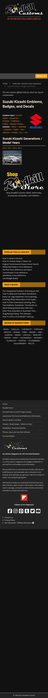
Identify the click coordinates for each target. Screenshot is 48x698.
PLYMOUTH (11, 340)
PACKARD (38, 338)
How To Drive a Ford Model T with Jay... (19, 316)
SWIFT (16, 129)
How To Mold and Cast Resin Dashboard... (20, 294)
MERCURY (37, 335)
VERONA (6, 132)
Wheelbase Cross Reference (14, 275)
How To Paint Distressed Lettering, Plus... (20, 302)
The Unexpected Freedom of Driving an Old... (21, 291)
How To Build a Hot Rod (12, 258)
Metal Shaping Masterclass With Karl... (18, 308)
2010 (5, 148)
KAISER (18, 335)
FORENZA (15, 121)
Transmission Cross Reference (15, 272)
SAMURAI (22, 127)
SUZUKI (19, 115)
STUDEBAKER (34, 340)
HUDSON (8, 335)
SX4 (22, 129)
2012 (15, 148)
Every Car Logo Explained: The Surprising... (20, 296)
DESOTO (7, 332)
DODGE (16, 332)
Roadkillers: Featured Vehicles (14, 428)
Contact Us (8, 517)
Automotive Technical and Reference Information (22, 416)
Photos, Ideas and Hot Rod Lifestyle (16, 432)
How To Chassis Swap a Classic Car (17, 261)
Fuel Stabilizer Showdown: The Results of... (20, 305)
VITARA (14, 132)
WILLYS (31, 343)
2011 (10, 148)
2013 (20, 148)
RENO (14, 127)
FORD (24, 332)
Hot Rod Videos (8, 436)
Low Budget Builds (10, 278)
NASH (15, 338)
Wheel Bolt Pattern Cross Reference (17, 267)
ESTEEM (6, 121)
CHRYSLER (38, 329)
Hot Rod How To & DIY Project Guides (17, 412)
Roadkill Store (8, 408)
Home (5, 404)
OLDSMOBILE (25, 338)
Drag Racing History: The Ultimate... (17, 313)
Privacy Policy (9, 520)
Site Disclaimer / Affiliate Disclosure (19, 523)
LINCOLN (27, 335)
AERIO (5, 118)
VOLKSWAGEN (20, 343)
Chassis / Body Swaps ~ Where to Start (17, 424)
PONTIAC (22, 340)
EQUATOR (14, 118)
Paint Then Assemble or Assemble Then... (20, 311)
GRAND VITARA (16, 124)
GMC (40, 332)
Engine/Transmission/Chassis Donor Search (21, 264)
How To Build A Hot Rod (12, 420)
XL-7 (21, 132)
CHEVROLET (27, 329)
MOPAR (7, 338)
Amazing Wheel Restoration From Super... (20, 299)
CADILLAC (15, 329)
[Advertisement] (24, 47)
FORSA (5, 124)
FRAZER (32, 332)
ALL (26, 132)
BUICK (6, 329)
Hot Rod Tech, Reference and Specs (17, 269)
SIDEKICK (8, 129)
